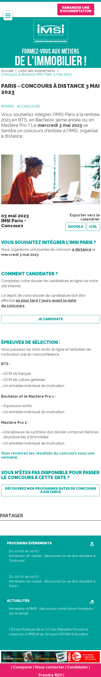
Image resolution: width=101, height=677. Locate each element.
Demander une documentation (75, 9)
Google (75, 227)
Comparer (22, 667)
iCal (93, 227)
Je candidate (50, 319)
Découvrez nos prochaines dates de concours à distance (50, 490)
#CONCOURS (28, 106)
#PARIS (7, 106)
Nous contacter (49, 667)
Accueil (7, 71)
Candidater (77, 667)
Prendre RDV (50, 675)
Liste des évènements (36, 71)
